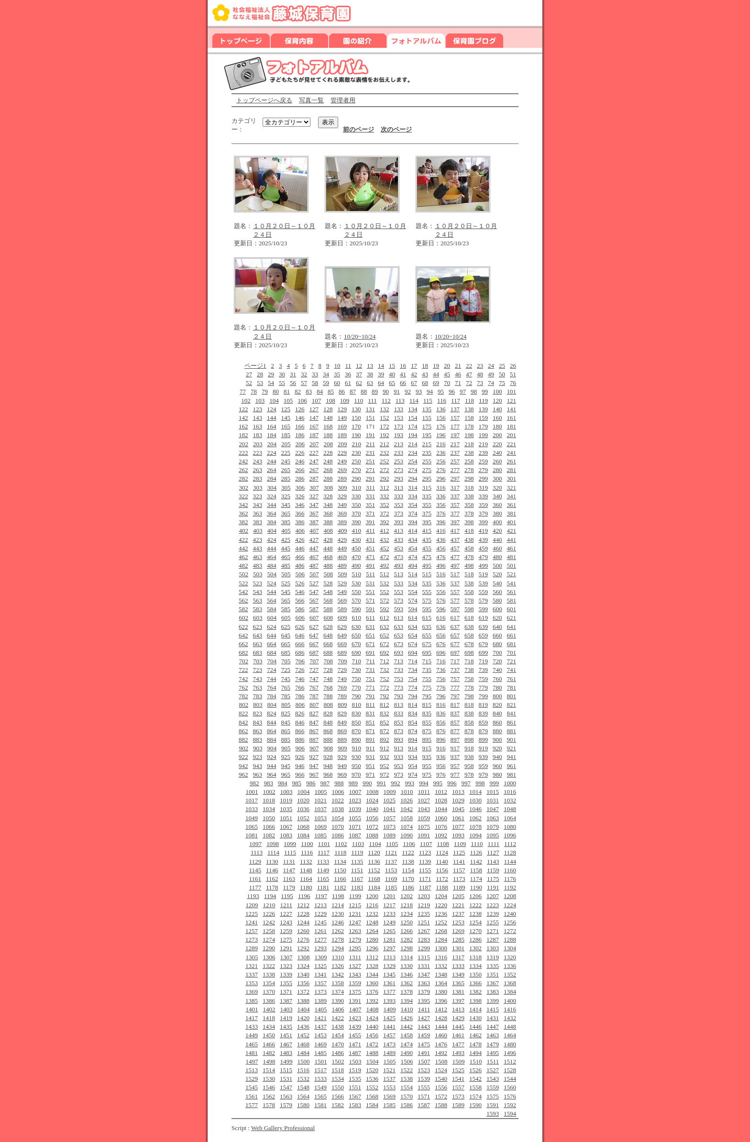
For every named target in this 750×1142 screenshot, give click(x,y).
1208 (510, 896)
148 (328, 417)
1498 (269, 1061)
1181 (323, 887)
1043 (424, 809)
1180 (306, 887)
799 (483, 696)
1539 (424, 1078)
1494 (475, 1052)
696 (441, 652)
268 (328, 469)
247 (314, 461)
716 (441, 661)
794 (413, 696)
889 (342, 739)
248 (328, 461)
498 (469, 565)
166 (300, 426)
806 (300, 704)
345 (286, 504)
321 (512, 487)
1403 (286, 1009)
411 (370, 530)
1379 (424, 991)
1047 (492, 809)
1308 (303, 957)
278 (469, 469)
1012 (441, 791)
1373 (320, 991)
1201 (389, 896)
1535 (355, 1078)
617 (455, 617)
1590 (475, 1105)
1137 (391, 861)
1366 (475, 983)
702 (243, 661)
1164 (306, 878)
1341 (320, 974)
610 (356, 617)
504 (271, 574)
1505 (389, 1061)
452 (384, 548)
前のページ (358, 129)
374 (413, 513)
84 (320, 391)
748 (328, 678)
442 (243, 548)
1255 (492, 922)
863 (258, 731)
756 (441, 678)
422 (243, 539)
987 (325, 783)
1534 (337, 1078)
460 (497, 548)
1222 (475, 905)
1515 (286, 1070)
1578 (269, 1105)
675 (427, 644)
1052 (303, 818)
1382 (475, 991)
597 (455, 609)
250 (356, 461)
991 (381, 783)
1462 (475, 1035)
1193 (253, 896)
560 (497, 591)
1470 (337, 1044)
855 (427, 722)
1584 (372, 1105)
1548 (303, 1087)
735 (427, 669)
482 (243, 565)
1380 (441, 991)
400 (497, 522)
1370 (269, 991)
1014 (475, 791)
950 (356, 765)
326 (300, 496)
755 (427, 678)
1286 (475, 939)
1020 (303, 800)
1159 (493, 870)
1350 (475, 974)
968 (328, 774)
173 (399, 426)
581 (512, 600)
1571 (424, 1096)
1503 (355, 1061)
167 (314, 426)
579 (483, 600)
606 (300, 617)
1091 (424, 835)
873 (399, 731)
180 (497, 426)
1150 (340, 870)
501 (512, 565)
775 (427, 687)
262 (243, 469)
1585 (389, 1105)
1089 (389, 835)
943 (258, 765)
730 (356, 669)
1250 (406, 922)
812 (384, 704)
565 (286, 600)
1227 (286, 913)
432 (384, 539)
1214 (337, 905)
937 (455, 756)
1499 (286, 1061)
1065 (251, 826)
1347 (424, 974)
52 (249, 382)
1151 (357, 870)
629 (342, 626)
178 (469, 426)
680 (497, 644)
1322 (269, 965)
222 (243, 452)
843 (258, 722)
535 (427, 583)
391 (370, 522)
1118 (340, 852)
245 (286, 461)
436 (441, 539)
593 (399, 609)
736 (441, 669)
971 (370, 774)
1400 (510, 1000)
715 (427, 661)
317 (455, 487)
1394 (406, 1000)
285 (286, 478)
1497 (251, 1061)
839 (483, 713)
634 (413, 626)
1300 (441, 948)
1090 (406, 835)
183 (258, 435)
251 (370, 461)
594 (413, 609)
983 (269, 783)
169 (342, 426)
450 (356, 548)
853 (399, 722)
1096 (510, 835)
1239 (492, 913)
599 (483, 609)
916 (441, 748)
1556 (441, 1087)
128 (328, 409)
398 (469, 522)
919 (483, 748)
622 (243, 626)
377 (455, 513)
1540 (441, 1078)
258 (469, 461)
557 (455, 591)
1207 (492, 896)
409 (342, 530)
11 (348, 365)
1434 (269, 1026)
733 (399, 669)
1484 (303, 1052)
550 (356, 591)
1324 (303, 965)
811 (370, 704)
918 (469, 748)
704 (271, 661)
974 (413, 774)
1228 (303, 913)
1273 (251, 939)
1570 (406, 1096)
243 (258, 461)
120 (497, 400)
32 (304, 374)
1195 (287, 896)
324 (271, 496)
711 (370, 661)
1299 (424, 948)
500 (497, 565)
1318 (475, 957)
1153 (391, 870)
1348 (441, 974)
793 (399, 696)
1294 (337, 948)
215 (427, 444)
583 (258, 609)
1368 (510, 983)
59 (326, 382)
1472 (372, 1044)
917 (455, 748)
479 (483, 556)
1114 (273, 852)
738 (469, 669)
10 (337, 365)
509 (342, 574)
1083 (286, 835)
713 (399, 661)
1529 (251, 1078)
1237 (458, 913)
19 (436, 365)
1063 (492, 818)
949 (342, 765)
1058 (406, 818)
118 (469, 400)
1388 (303, 1000)
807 (314, 704)
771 (370, 687)
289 (342, 478)
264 (271, 469)
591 (370, 609)
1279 (355, 939)
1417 (251, 1017)
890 (356, 739)
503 (258, 574)
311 (370, 487)
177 (455, 426)
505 (286, 574)
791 (370, 696)
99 (485, 391)
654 (413, 635)
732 (384, 669)
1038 (337, 809)
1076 (441, 826)
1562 (269, 1096)
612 (384, 617)
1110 (477, 843)
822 (243, 713)
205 (286, 444)
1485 (320, 1052)
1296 (372, 948)
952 (384, 765)
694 (413, 652)
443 (258, 548)
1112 (510, 843)
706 (300, 661)
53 (260, 382)
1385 (251, 1000)
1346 (406, 974)
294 (413, 478)
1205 (458, 896)
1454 (337, 1035)
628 (328, 626)
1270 (475, 930)
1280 (372, 939)
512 (384, 574)
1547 (286, 1087)
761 (512, 678)
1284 (441, 939)
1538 (406, 1078)
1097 (255, 843)
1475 (424, 1044)
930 (356, 756)
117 (455, 400)
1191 (493, 887)
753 (399, 678)
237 (455, 452)
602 (243, 617)
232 (384, 452)
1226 (269, 913)
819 (483, 704)
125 (286, 409)
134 (413, 409)
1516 (303, 1070)
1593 (492, 1113)
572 (384, 600)
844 (271, 722)
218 (469, 444)
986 (311, 783)
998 (480, 783)
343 (258, 504)
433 (399, 539)
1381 (458, 991)
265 (286, 469)
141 (512, 409)
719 (483, 661)
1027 (424, 800)
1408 (372, 1009)
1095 (492, 835)
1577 (251, 1105)
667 (314, 644)
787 (314, 696)
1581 (320, 1105)
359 (483, 504)
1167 (357, 878)
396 (441, 522)
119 (483, 400)
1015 (492, 791)
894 (413, 739)
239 (483, 452)
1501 (320, 1061)
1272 (510, 930)
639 (483, 626)
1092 (441, 835)
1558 (475, 1087)
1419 (286, 1017)
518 (469, 574)
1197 (321, 896)
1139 (425, 861)
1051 (286, 818)
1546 (269, 1087)
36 (348, 374)
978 (469, 774)
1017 (251, 800)
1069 (320, 826)
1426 (406, 1017)
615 (427, 617)
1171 (425, 878)
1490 (406, 1052)
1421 (320, 1017)
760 (497, 678)
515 (427, 574)
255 (427, 461)
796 (441, 696)
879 (483, 731)
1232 (372, 913)
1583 (355, 1105)
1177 (255, 887)
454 (413, 548)
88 (364, 391)
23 (480, 365)
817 (455, 704)
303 (258, 487)
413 (399, 530)
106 (302, 400)
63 (370, 382)
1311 (355, 957)
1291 (286, 948)
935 (427, 756)
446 (300, 548)
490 (356, 565)
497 (455, 565)
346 (300, 504)
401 (512, 522)
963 (258, 774)
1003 (286, 791)
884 (271, 739)
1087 (355, 835)
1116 (307, 852)
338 (469, 496)
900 (497, 739)
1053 (320, 818)
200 (497, 435)
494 (413, 565)
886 (300, 739)
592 (384, 609)
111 (372, 400)
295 (427, 478)
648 (328, 635)
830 (356, 713)
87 (353, 391)
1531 (286, 1078)
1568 (372, 1096)
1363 (424, 983)
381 (512, 513)
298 (469, 478)
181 (512, 426)
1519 (355, 1070)
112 (386, 400)
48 (480, 374)
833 (399, 713)
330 (356, 496)
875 (427, 731)
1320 (510, 957)
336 (441, 496)
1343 (355, 974)
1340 (303, 974)
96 (452, 391)
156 (441, 417)
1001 (251, 791)
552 (384, 591)
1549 (320, 1087)
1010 (406, 791)
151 (370, 417)
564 (271, 600)
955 (427, 765)
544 (271, 591)
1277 (320, 939)
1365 (458, 983)
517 (455, 574)
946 (300, 765)
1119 (357, 852)
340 (497, 496)
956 (441, 765)
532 (384, 583)
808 (328, 704)
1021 (320, 800)
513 (399, 574)
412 (384, 530)
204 (271, 444)
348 (328, 504)
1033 (251, 809)
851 (370, 722)
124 (271, 409)
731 (370, 669)
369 (342, 513)
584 (271, 609)
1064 (510, 818)
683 (258, 652)
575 (427, 600)
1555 (424, 1087)
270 (356, 469)
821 (512, 704)
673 (399, 644)
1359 (355, 983)
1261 (320, 930)
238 (469, 452)
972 (384, 774)
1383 (492, 991)
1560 (510, 1087)
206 (300, 444)
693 (399, 652)
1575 (492, 1096)
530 (356, 583)
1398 (475, 1000)
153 (399, 417)
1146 (272, 870)
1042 (406, 809)
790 (356, 696)
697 (455, 652)
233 (399, 452)
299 (483, 478)
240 (497, 452)
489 (342, 565)
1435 (286, 1026)
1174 (476, 878)
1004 (303, 791)
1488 (372, 1052)
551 (370, 591)
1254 (475, 922)
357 (455, 504)
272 (384, 469)
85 (331, 391)
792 (384, 696)
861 (512, 722)
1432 (510, 1017)
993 (410, 783)
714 (413, 661)
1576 (510, 1096)
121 (512, 400)
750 (356, 678)
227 (314, 452)
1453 (320, 1035)
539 (483, 583)
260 (497, 461)
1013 (458, 791)
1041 (389, 809)
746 (300, 678)
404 (271, 530)
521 (512, 574)
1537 (389, 1078)
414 (413, 530)
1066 (269, 826)
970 (356, 774)
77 (243, 391)
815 (427, 704)
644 (271, 635)
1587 (424, 1105)
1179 (289, 887)
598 (469, 609)
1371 (286, 991)
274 (413, 469)
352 (384, 504)
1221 (458, 905)
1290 (269, 948)
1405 (320, 1009)
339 (483, 496)
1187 (425, 887)
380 (497, 513)
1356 (303, 983)
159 (483, 417)
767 (314, 687)
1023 (355, 800)
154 (413, 417)
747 (314, 678)
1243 (286, 922)
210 (356, 444)
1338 (269, 974)
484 (271, 565)
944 (271, 765)
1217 (389, 905)
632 (384, 626)
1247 (355, 922)
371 (370, 513)
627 (314, 626)
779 (483, 687)
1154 (408, 870)
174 (413, 426)
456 (441, 548)
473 (399, 556)
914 (413, 748)
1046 (475, 809)
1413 (458, 1009)
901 (512, 739)
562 (243, 600)
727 (314, 669)
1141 (459, 861)
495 (427, 565)
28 (260, 374)
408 (328, 530)
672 (384, 644)
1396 (441, 1000)
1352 (510, 974)
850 (356, 722)
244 (271, 461)
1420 (303, 1017)
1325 (320, 965)
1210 (269, 905)
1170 (408, 878)
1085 (320, 835)
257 (455, 461)
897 (455, 739)
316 (441, 487)
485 (286, 565)
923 (258, 756)
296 (441, 478)
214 (413, 444)
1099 (290, 843)
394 (413, 522)
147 (314, 417)
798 (469, 696)
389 (342, 522)
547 (314, 591)
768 (328, 687)
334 (413, 496)
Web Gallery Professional (283, 1127)
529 (342, 583)
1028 (441, 800)
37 (359, 374)
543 (258, 591)
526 (300, 583)
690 (356, 652)
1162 (272, 878)
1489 (389, 1052)
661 (512, 635)
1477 (458, 1044)
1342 (337, 974)
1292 (303, 948)
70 (447, 382)
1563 (286, 1096)
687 (314, 652)
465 (286, 556)
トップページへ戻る (264, 100)
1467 (286, 1044)
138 (469, 409)
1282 (406, 939)
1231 (355, 913)
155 (427, 417)
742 (243, 678)
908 (328, 748)
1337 (251, 974)
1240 (510, 913)
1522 (406, 1070)
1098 (272, 843)
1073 (389, 826)
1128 (510, 852)
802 (243, 704)
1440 (372, 1026)
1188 (442, 887)
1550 (337, 1087)
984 (282, 783)
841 (512, 713)
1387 (286, 1000)
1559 (492, 1087)
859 (483, 722)
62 (359, 382)
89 (375, 391)
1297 (389, 948)
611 (370, 617)
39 (381, 374)
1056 (372, 818)
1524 (441, 1070)
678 (469, 644)
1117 (324, 852)
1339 (286, 974)
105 (288, 400)
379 (483, 513)
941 (512, 756)
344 (271, 504)
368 (328, 513)
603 (258, 617)
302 (243, 487)
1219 (424, 905)
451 (370, 548)
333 (399, 496)
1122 (408, 852)
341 (512, 496)
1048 (510, 809)
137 (455, 409)
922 (243, 756)
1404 (303, 1009)
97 (463, 391)
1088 (372, 835)
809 (342, 704)
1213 (320, 905)
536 (441, 583)
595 (427, 609)
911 (370, 748)
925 (286, 756)
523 (258, 583)
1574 (475, 1096)
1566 (337, 1096)
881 (512, 731)
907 (314, 748)
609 (342, 617)
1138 (408, 861)
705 (286, 661)
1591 (492, 1105)
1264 (372, 930)
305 (286, 487)
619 (483, 617)
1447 (492, 1026)
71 (458, 382)
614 (413, 617)
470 (356, 556)
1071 (355, 826)
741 (512, 669)
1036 (303, 809)
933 (399, 756)
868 (328, 731)
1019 (286, 800)
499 (483, 565)
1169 (391, 878)
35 (337, 374)
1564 (303, 1096)
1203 (424, 896)
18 (425, 365)
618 (469, 617)
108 (330, 400)
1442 (406, 1026)
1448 (510, 1026)
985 (297, 783)
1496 (510, 1052)
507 (314, 574)
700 (497, 652)
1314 (406, 957)
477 (455, 556)
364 (271, 513)
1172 (442, 878)
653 (399, 635)
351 (370, 504)
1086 (337, 835)
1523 (424, 1070)
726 (300, 669)
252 (384, 461)
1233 (389, 913)
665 (286, 644)
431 (370, 539)
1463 (492, 1035)
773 (399, 687)
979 (483, 774)
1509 (458, 1061)
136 (441, 409)
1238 (475, 913)
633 (399, 626)
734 (413, 669)
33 (315, 374)
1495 (492, 1052)
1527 (492, 1070)
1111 (493, 843)
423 (258, 539)
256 (441, 461)
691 (370, 652)
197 (455, 435)
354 (413, 504)
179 (483, 426)
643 (258, 635)
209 (342, 444)
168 (328, 426)
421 (512, 530)
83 (309, 391)
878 (469, 731)
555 (427, 591)
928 (328, 756)
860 (497, 722)
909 (342, 748)
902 (243, 748)
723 (258, 669)
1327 (355, 965)
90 (386, 391)
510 (356, 574)
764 (271, 687)
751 (370, 678)
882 (243, 739)
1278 (337, 939)
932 (384, 756)
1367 (492, 983)
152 (384, 417)
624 (271, 626)
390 (356, 522)
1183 (357, 887)
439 (483, 539)
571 (370, 600)
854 (413, 722)
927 (314, 756)
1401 (251, 1009)
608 (328, 617)
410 (356, 530)
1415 (492, 1009)
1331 (424, 965)
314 (413, 487)
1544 (510, 1078)
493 (399, 565)
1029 (458, 800)
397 (455, 522)
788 (328, 696)
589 (342, 609)
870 (356, 731)
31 (293, 374)
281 (512, 469)
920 (497, 748)
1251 (424, 922)
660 (497, 635)
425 (286, 539)
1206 (475, 896)
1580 (303, 1105)
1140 (442, 861)
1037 (320, 809)
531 (370, 583)
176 (441, 426)
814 (413, 704)
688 (328, 652)
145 (286, 417)
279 (483, 469)
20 (447, 365)
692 (384, 652)
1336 (510, 965)
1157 (459, 870)
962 (243, 774)
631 (370, 626)
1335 (492, 965)
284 (271, 478)
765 (286, 687)
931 (370, 756)
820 (497, 704)
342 (243, 504)
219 (483, 444)
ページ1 (255, 365)
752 (384, 678)
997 (466, 783)
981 (512, 774)
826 (300, 713)
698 (469, 652)
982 (254, 783)
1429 (458, 1017)
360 (497, 504)
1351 (492, 974)
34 (326, 374)
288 (328, 478)
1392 (372, 1000)
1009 (389, 791)
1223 (492, 905)
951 (370, 765)
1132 (306, 861)
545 (286, 591)
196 (441, 435)
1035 (286, 809)
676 (441, 644)
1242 (269, 922)
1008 (372, 791)
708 (328, 661)
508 (328, 574)
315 (427, 487)
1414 (475, 1009)
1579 (286, 1105)
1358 (337, 983)
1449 (251, 1035)
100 (497, 391)
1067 (286, 826)
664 (271, 644)
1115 (290, 852)
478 (469, 556)
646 (300, 635)
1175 (493, 878)
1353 (251, 983)
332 (384, 496)
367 (314, 513)
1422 (337, 1017)
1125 (459, 852)
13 (370, 365)
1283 (424, 939)
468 (328, 556)
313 (399, 487)
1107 (426, 843)
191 (370, 435)
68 (425, 382)
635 (427, 626)
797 (455, 696)
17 (414, 365)
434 (413, 539)
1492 (441, 1052)
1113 (257, 852)
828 (328, 713)
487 (314, 565)
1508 (441, 1061)
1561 (251, 1096)
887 (314, 739)
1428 (441, 1017)
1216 (372, 905)
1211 (286, 905)
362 (243, 513)
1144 (510, 861)
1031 (492, 800)
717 (455, 661)
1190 (476, 887)
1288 (510, 939)
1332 (441, 965)
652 (384, 635)
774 (413, 687)
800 (497, 696)
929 (342, 756)
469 (342, 556)
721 (512, 661)
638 (469, 626)
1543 (492, 1078)
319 (483, 487)
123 (258, 409)
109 (345, 400)
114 (414, 400)
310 (356, 487)
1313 (389, 957)
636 (441, 626)
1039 (355, 809)
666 (300, 644)
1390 (337, 1000)
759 (483, 678)
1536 (372, 1078)
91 (397, 391)
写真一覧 (311, 100)
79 (265, 391)
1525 (458, 1070)
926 (300, 756)
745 (286, 678)
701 (512, 652)
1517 (320, 1070)
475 (427, 556)
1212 (303, 905)
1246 (337, 922)
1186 (408, 887)
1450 (269, 1035)
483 (258, 565)
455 (427, 548)
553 (399, 591)
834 (413, 713)
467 (314, 556)
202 (243, 444)
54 (271, 382)
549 (342, 591)
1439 (355, 1026)
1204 (441, 896)
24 (491, 365)
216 (441, 444)
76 (513, 382)
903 (258, 748)
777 (455, 687)
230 (356, 452)
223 (258, 452)
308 (328, 487)
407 (314, 530)
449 (342, 548)
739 (483, 669)
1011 (424, 791)
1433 (251, 1026)
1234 (406, 913)
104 (274, 400)
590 (356, 609)
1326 (337, 965)
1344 (372, 974)
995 (438, 783)
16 (403, 365)
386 (300, 522)
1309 (320, 957)
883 (258, 739)
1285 (458, 939)
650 (356, 635)
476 (441, 556)
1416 (510, 1009)
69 (436, 382)
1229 (320, 913)
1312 (372, 957)
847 (314, 722)
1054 (337, 818)
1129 (255, 861)
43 (425, 374)
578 (469, 600)
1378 (406, 991)
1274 (269, 939)
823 (258, 713)
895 (427, 739)
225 (286, 452)
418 (469, 530)
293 (399, 478)
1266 (406, 930)
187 (314, 435)
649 (342, 635)
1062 (475, 818)
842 (243, 722)
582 (243, 609)
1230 (337, 913)
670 (356, 644)
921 (512, 748)
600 (497, 609)
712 (384, 661)
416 (441, 530)
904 (271, 748)
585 (286, 609)
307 (314, 487)
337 (455, 496)
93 (419, 391)
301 (512, 478)
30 (282, 374)
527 (314, 583)
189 (342, 435)
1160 (510, 870)
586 (300, 609)
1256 (510, 922)
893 (399, 739)
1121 (391, 852)
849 (342, 722)
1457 (389, 1035)
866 (300, 731)
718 (469, 661)
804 (271, 704)
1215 (355, 905)
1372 (303, 991)
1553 (389, 1087)
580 (497, 600)
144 (271, 417)
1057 (389, 818)
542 (243, 591)
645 (286, 635)
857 (455, 722)
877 (455, 731)
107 (316, 400)
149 (342, 417)
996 (452, 783)
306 (300, 487)
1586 (406, 1105)
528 (328, 583)
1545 (251, 1087)
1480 (510, 1044)
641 (512, 626)
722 (243, 669)
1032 (510, 800)
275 (427, 469)
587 (314, 609)
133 (399, 409)
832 (384, 713)
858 (469, 722)
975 (427, 774)
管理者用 (343, 100)
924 (271, 756)
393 (399, 522)
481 (512, 556)
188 (328, 435)
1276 (303, 939)
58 (315, 382)
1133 (323, 861)
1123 (425, 852)
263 (258, 469)
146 (300, 417)
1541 (458, 1078)
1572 (441, 1096)
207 (314, 444)
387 (314, 522)
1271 (492, 930)
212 (384, 444)
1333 (458, 965)
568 (328, 600)
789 (342, 696)
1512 (510, 1061)
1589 (458, 1105)
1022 (337, 800)
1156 (442, 870)
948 (328, 765)
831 (370, 713)
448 (328, 548)
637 (455, 626)
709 (342, 661)
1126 (476, 852)
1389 (320, 1000)
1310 (337, 957)
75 (502, 382)
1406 (337, 1009)
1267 (424, 930)
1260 (303, 930)
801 (512, 696)
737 (455, 669)
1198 (338, 896)
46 (458, 374)
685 (286, 652)
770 (356, 687)
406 (300, 530)
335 (427, 496)
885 (286, 739)
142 (243, 417)
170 (356, 426)
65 (392, 382)
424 (271, 539)
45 (447, 374)
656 (441, 635)
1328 (372, 965)
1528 (510, 1070)
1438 (337, 1026)
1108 (443, 843)
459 (483, 548)
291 (370, 478)
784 (271, 696)
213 (399, 444)
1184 (374, 887)
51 (513, 374)
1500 (303, 1061)
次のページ (396, 129)
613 (399, 617)
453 (399, 548)
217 (455, 444)
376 (441, 513)
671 (370, 644)
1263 (355, 930)
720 (497, 661)
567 (314, 600)
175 (427, 426)
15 (392, 365)
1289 (251, 948)
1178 (272, 887)
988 (339, 783)
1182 (340, 887)
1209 (251, 905)
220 (497, 444)
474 (413, 556)
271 (370, 469)
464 (271, 556)
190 (356, 435)
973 (399, 774)
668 (328, 644)
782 (243, 696)
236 (441, 452)
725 (286, 669)
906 (300, 748)
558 (469, 591)
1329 (389, 965)
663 (258, 644)
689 (342, 652)
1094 (475, 835)
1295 (355, 948)
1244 (303, 922)
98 (474, 391)
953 (399, 765)
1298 (406, 948)
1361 (389, 983)
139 (483, 409)
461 (512, 548)
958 (469, 765)
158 (469, 417)
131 (370, 409)
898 (469, 739)
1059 (424, 818)
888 (328, 739)
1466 (269, 1044)
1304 (510, 948)
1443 (424, 1026)
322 (243, 496)
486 (300, 565)
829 (342, 713)
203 (258, 444)
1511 (492, 1061)
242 (243, 461)
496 (441, 565)
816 (441, 704)
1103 (358, 843)
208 (328, 444)
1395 (424, 1000)
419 (483, 530)
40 (392, 374)
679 (483, 644)
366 (300, 513)
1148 (306, 870)
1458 (406, 1035)
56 (293, 382)
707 (314, 661)
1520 (372, 1070)
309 (342, 487)
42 (414, 374)
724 (271, 669)
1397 (458, 1000)
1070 (337, 826)
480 (497, 556)
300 (497, 478)
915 (427, 748)
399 (483, 522)
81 (287, 391)
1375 (355, 991)
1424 (372, 1017)
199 (483, 435)
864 (271, 731)
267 (314, 469)
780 (497, 687)
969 (342, 774)
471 (370, 556)
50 (502, 374)
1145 (255, 870)
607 (314, 617)
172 (384, 426)
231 (370, 452)
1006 (337, 791)
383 (258, 522)
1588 (441, 1105)
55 (282, 382)
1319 (492, 957)
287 (314, 478)
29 (271, 374)
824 (271, 713)
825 (286, 713)
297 (455, 478)
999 (494, 783)
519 (483, 574)
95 (441, 391)
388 (328, 522)
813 (399, 704)
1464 (510, 1035)
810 (356, 704)
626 (300, 626)
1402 (269, 1009)
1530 (269, 1078)
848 (328, 722)
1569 (389, 1096)
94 (430, 391)
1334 (475, 965)
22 (469, 365)
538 (469, 583)
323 (258, 496)
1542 (475, 1078)
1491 (424, 1052)
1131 (289, 861)
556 (441, 591)
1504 (372, 1061)
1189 (459, 887)
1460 (441, 1035)
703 (258, 661)
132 (384, 409)
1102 (341, 843)
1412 (441, 1009)
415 (427, 530)
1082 (269, 835)
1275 (286, 939)
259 (483, 461)
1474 (406, 1044)
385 (286, 522)
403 (258, 530)
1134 (340, 861)
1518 (337, 1070)
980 (497, 774)
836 (441, 713)
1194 (270, 896)
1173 (459, 878)
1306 (269, 957)
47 (469, 374)
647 (314, 635)
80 (276, 391)
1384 (510, 991)
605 (286, 617)
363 (258, 513)
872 (384, 731)
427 (314, 539)
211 (370, 444)
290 (356, 478)
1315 (424, 957)
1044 (441, 809)
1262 (337, 930)
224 (271, 452)
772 (384, 687)
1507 (424, 1061)
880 (497, 731)
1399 (492, 1000)
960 (497, 765)
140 (497, 409)
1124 (442, 852)
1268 (441, 930)
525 (286, 583)
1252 (441, 922)
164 (271, 426)
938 (469, 756)
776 (441, 687)
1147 (289, 870)
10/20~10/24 (359, 336)
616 (441, 617)
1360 (372, 983)
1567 (355, 1096)
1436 (303, 1026)
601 (512, 609)
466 (300, 556)
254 (413, 461)
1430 (475, 1017)
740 (497, 669)
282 (243, 478)
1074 (406, 826)
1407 (355, 1009)
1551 (355, 1087)
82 (298, 391)
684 (271, 652)
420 (497, 530)
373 (399, 513)
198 (469, 435)
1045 (458, 809)
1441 (389, 1026)
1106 (409, 843)
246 (300, 461)
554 (413, 591)
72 (469, 382)
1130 (272, 861)
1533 (320, 1078)
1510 (475, 1061)
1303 (492, 948)
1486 (337, 1052)
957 (455, 765)
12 (359, 365)
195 (427, 435)
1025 (389, 800)
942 (243, 765)
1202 (406, 896)
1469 (320, 1044)
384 (271, 522)
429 (342, 539)
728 (328, 669)
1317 (458, 957)
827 (314, 713)
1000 (510, 783)
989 (353, 783)
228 (328, 452)
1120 (374, 852)
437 (455, 539)
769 (342, 687)
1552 (372, 1087)
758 (469, 678)
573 (399, 600)
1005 (320, 791)
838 (469, 713)
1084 (303, 835)
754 (413, 678)
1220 (441, 905)
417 (455, 530)
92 (408, 391)
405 (286, 530)
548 (328, 591)
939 (483, 756)
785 (286, 696)
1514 (269, 1070)
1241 (251, 922)
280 (497, 469)
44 (436, 374)
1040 (372, 809)
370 (356, 513)
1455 (355, 1035)
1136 (374, 861)
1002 (269, 791)
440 (497, 539)
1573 (458, 1096)
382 (243, 522)
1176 (510, 878)
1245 (320, 922)
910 (356, 748)
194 (413, 435)
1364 (441, 983)
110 (358, 400)
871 (370, 731)
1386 (269, 1000)
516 (441, 574)
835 (427, 713)
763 (258, 687)
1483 (286, 1052)
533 (399, 583)
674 (413, 644)
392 (384, 522)
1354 (269, 983)
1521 (389, 1070)
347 (314, 504)
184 (271, 435)
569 (342, 600)
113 (400, 400)
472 (384, 556)
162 (243, 426)
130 (356, 409)
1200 (372, 896)
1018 (269, 800)
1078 (475, 826)
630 (356, 626)
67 (414, 382)
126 (300, 409)
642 (243, 635)
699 (483, 652)
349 (342, 504)
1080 (510, 826)
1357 (320, 983)
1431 (492, 1017)
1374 (337, 991)
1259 (286, 930)
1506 (406, 1061)
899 (483, 739)
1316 (441, 957)
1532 (303, 1078)
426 (300, 539)
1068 (303, 826)
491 (370, 565)
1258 (269, 930)
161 (512, 417)
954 (413, 765)
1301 (458, 948)
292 (384, 478)
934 (413, 756)
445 (286, 548)
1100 (307, 843)
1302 (475, 948)
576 (441, 600)
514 (413, 574)
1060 (441, 818)
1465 (251, 1044)
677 (455, 644)
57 (304, 382)
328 (328, 496)
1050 (269, 818)
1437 (320, 1026)
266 (300, 469)
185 (286, 435)
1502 (337, 1061)
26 (513, 365)
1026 (406, 800)
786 (300, 696)
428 (328, 539)
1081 (251, 835)
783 (258, 696)
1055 (355, 818)
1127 (493, 852)
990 (367, 783)
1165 (323, 878)
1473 (389, 1044)
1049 (251, 818)
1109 (460, 843)
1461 (458, 1035)
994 (424, 783)
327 (314, 496)
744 (271, 678)
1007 (355, 791)
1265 (389, 930)
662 (243, 644)
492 (384, 565)
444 (271, 548)
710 (356, 661)
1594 (510, 1113)
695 (427, 652)
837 (455, 713)
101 (512, 391)
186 (300, 435)
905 (286, 748)
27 (249, 374)
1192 (510, 887)
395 (427, 522)
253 (399, 461)
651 (370, 635)
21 (458, 365)
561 (512, 591)
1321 (251, 965)
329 (342, 496)
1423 (355, 1017)
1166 (340, 878)
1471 (355, 1044)
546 (300, 591)
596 (441, 609)
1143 (493, 861)
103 (260, 400)
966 (300, 774)
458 (469, 548)
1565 (320, 1096)
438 (469, 539)
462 (243, 556)
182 (243, 435)
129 (342, 409)
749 (342, 678)
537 (455, 583)
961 (512, 765)
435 (427, 539)
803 (258, 704)
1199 (355, 896)
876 (441, 731)
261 (512, 461)
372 (384, 513)
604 (271, 617)
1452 (303, 1035)
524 (271, 583)
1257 (251, 930)
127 (314, 409)
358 (469, 504)
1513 (251, 1070)
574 (413, 600)
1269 (458, 930)
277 (455, 469)
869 (342, 731)
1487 (355, 1052)
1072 (372, 826)
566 (300, 600)
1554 (406, 1087)
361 (512, 504)
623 (258, 626)
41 (403, 374)
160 (497, 417)
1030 (475, 800)
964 (271, 774)
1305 (251, 957)
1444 (441, 1026)
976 (441, 774)
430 (356, 539)
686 (300, 652)
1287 (492, 939)
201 (512, 435)
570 (356, 600)
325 (286, 496)
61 (348, 382)
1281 (389, 939)
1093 (458, 835)
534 (413, 583)
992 (395, 783)
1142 (476, 861)
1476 (441, 1044)
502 (243, 574)
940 (497, 756)
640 (497, 626)
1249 (389, 922)
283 (258, 478)
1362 (406, 983)
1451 (286, 1035)
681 (512, 644)
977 (455, 774)
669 (342, 644)
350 (356, 504)
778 (469, 687)
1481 (251, 1052)
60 (337, 382)
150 (356, 417)
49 (491, 374)
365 (286, 513)
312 (384, 487)
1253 (458, 922)
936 (441, 756)
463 (258, 556)
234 (413, 452)
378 (469, 513)
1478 (475, 1044)
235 (427, 452)
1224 (510, 905)
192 (384, 435)
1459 (424, 1035)
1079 (492, 826)
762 (243, 687)
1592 (510, 1105)
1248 (372, 922)
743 (258, 678)
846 (300, 722)
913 (399, 748)
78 (254, 391)
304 (271, 487)
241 (512, 452)
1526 (475, 1070)
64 (381, 382)
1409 (389, 1009)
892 (384, 739)
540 (497, 583)
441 (512, 539)
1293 (320, 948)
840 (497, 713)
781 (512, 687)
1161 (255, 878)
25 (502, 365)
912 (384, 748)
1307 (286, 957)
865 (286, 731)
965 (286, 774)
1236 (441, 913)
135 (427, 409)
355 (427, 504)
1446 (475, 1026)
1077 (458, 826)
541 (512, 583)
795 (427, 696)
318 (469, 487)
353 (399, 504)
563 (258, 600)
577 (455, 600)
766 (300, 687)
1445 (458, 1026)
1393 (389, 1000)
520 (497, 574)
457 (455, 548)
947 (314, 765)
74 (491, 382)
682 (243, 652)
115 (427, 400)
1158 (476, 870)
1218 (406, 905)
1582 (337, 1105)
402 (243, 530)
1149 (323, 870)
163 (258, 426)
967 (314, 774)
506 (300, 574)
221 (512, 444)
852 (384, 722)
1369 (251, 991)
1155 (425, 870)
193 (399, 435)
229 (342, 452)
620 (497, 617)
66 (403, 382)
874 (413, 731)
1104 (375, 843)
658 (469, 635)
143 (258, 417)
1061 (458, 818)
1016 (510, 791)
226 (300, 452)
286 (300, 478)
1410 (406, 1009)
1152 (374, 870)
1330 (406, 965)
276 (441, 469)
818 (469, 704)
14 (381, 365)
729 (342, 669)
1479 (492, 1044)
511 (370, 574)
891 (370, 739)
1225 (251, 913)
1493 (458, 1052)
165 (286, 426)
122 (243, 409)
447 (314, 548)
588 (328, 609)
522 (243, 583)
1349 (458, 974)
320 (497, 487)
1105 (392, 843)
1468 (303, 1044)
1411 (424, 1009)
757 (455, 678)
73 (480, 382)
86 (342, 391)
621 (512, 617)
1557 (458, 1087)
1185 (391, 887)
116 (441, 400)
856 (441, 722)
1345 (389, 974)
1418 (269, 1017)
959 (483, 765)
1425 (389, 1017)
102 (246, 400)
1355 (286, 983)
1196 (304, 896)
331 (370, 496)
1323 (286, 965)
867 (314, 731)
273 (399, 469)
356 (441, 504)
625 (286, 626)
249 (342, 461)
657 (455, 635)
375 (427, 513)
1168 (374, 878)
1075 (424, 826)
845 (286, 722)
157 (455, 417)
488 (328, 565)
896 (441, 739)
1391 (355, 1000)
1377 (389, 991)
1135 (357, 861)
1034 (269, 809)
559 (483, 591)
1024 (372, 800)
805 (286, 704)
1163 (289, 878)
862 (243, 731)
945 (286, 765)
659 (483, 635)
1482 (269, 1052)
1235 (424, 913)
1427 (424, 1017)
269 (342, 469)
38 (370, 374)
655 (427, 635)
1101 (324, 843)
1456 (372, 1035)
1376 (372, 991)
